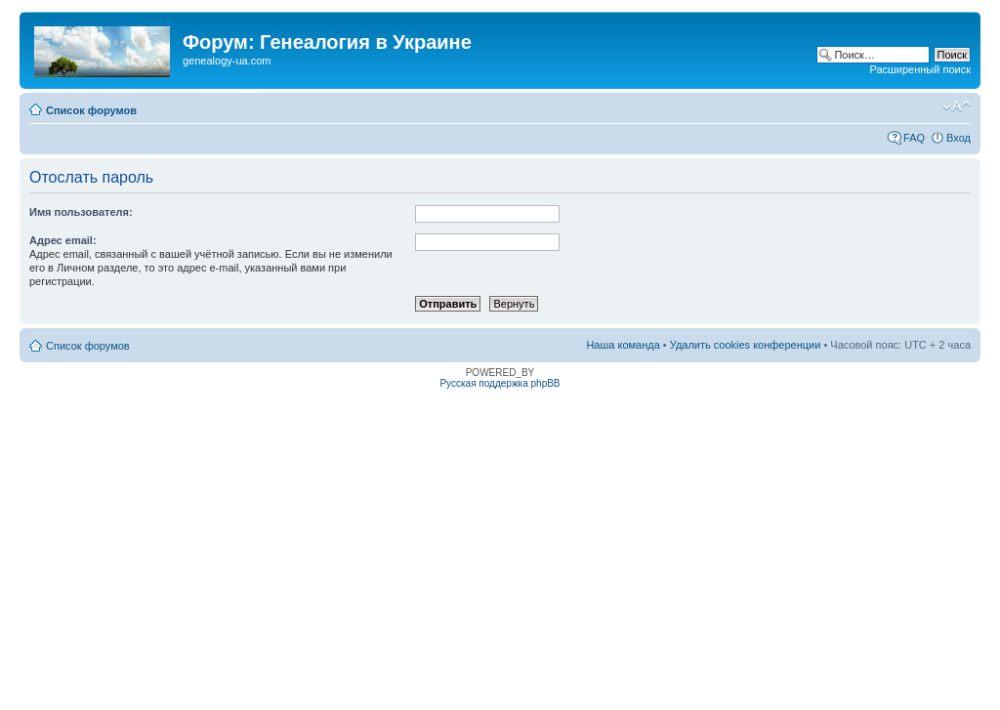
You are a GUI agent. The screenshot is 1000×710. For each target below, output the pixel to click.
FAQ (914, 138)
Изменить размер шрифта (956, 106)
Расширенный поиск (920, 69)
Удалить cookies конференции (745, 345)
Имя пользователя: (81, 212)
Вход (958, 138)
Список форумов (91, 110)
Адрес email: (63, 240)
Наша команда (622, 345)
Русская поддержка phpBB (499, 383)
